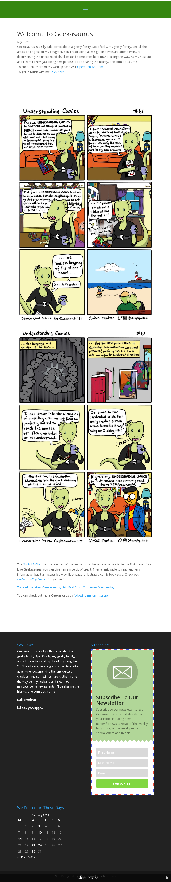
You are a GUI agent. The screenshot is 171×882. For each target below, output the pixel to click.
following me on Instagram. (92, 595)
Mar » (31, 857)
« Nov (21, 857)
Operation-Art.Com (90, 67)
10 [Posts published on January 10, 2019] (40, 832)
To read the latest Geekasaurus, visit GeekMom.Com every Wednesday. (66, 587)
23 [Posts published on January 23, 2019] (33, 845)
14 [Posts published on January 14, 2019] (20, 839)
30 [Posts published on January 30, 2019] (33, 851)
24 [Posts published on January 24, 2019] (40, 845)
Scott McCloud (33, 564)
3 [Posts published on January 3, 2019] (39, 826)
